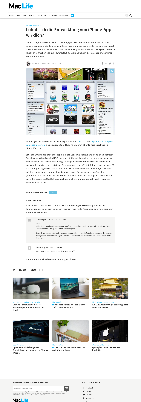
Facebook (88, 388)
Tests (47, 15)
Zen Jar (80, 141)
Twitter (87, 391)
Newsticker (14, 15)
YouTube (87, 395)
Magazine (63, 15)
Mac (24, 15)
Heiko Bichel (39, 63)
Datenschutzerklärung (39, 394)
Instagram (88, 398)
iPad (40, 15)
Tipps (54, 15)
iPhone (32, 15)
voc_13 (54, 192)
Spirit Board (97, 141)
